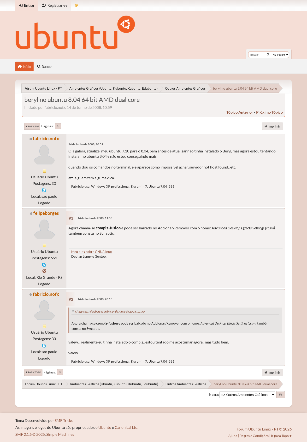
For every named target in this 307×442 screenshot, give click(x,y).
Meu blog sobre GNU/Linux (91, 252)
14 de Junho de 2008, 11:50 (94, 218)
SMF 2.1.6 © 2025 (30, 434)
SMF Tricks (64, 420)
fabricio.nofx (46, 138)
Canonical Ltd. (126, 427)
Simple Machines (60, 434)
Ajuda (232, 436)
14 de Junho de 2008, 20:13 (94, 299)
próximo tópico (269, 112)
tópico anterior (239, 112)
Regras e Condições (254, 436)
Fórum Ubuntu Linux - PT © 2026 (264, 429)
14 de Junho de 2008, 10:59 (85, 144)
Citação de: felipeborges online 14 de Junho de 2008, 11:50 (110, 311)
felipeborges (46, 213)
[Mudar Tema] (76, 5)
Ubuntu (104, 427)
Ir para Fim (32, 126)
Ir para (213, 394)
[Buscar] (268, 54)
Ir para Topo (33, 372)
